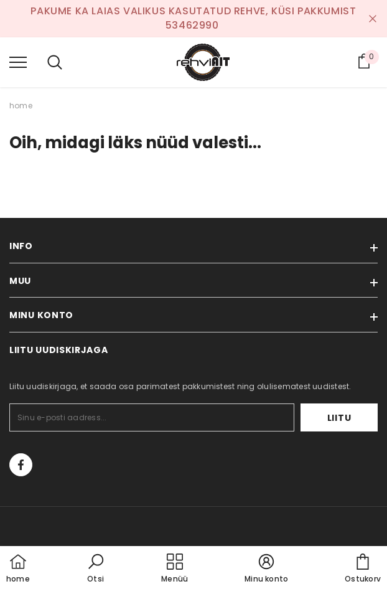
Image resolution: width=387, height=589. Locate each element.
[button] (95, 569)
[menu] (18, 61)
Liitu (339, 418)
